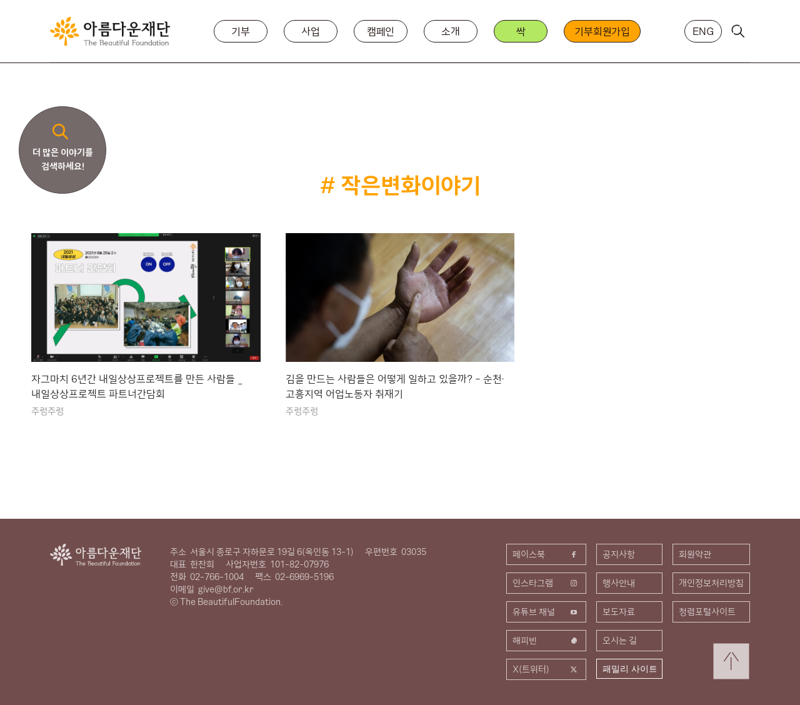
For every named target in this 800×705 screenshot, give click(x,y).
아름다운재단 (95, 555)
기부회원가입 (602, 31)
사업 (310, 31)
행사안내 (618, 583)
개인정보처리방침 (711, 583)
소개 (450, 31)
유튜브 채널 (546, 612)
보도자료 (618, 612)
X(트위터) (546, 669)
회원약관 (695, 554)
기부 (240, 31)
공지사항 (618, 554)
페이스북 (546, 554)
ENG (703, 31)
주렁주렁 (47, 411)
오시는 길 (619, 640)
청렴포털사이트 (707, 612)
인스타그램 (546, 583)
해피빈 (546, 640)
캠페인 (381, 31)
